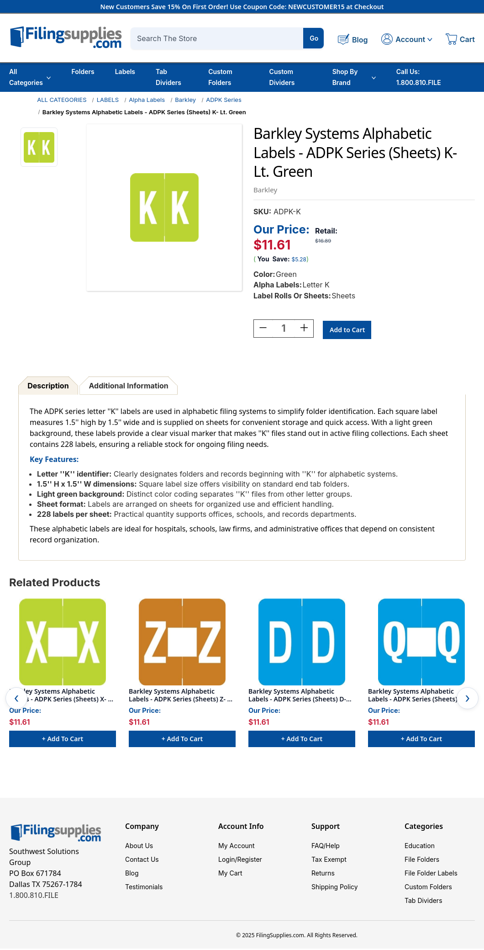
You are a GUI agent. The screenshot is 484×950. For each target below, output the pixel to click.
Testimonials (144, 888)
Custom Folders (220, 77)
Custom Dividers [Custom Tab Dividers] (282, 77)
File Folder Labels (431, 874)
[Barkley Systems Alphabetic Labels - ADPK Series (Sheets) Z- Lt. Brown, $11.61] (182, 643)
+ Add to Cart (62, 740)
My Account (236, 847)
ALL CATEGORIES (61, 99)
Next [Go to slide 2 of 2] (468, 700)
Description (47, 387)
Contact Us (142, 861)
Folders (82, 71)
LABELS (108, 99)
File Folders (422, 861)
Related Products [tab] (54, 583)
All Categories (30, 77)
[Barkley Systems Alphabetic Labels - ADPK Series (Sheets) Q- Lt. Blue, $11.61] (421, 643)
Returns (323, 874)
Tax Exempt (329, 861)
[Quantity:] (283, 330)
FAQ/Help (325, 847)
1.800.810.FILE (33, 897)
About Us (139, 847)
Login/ (227, 861)
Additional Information (128, 387)
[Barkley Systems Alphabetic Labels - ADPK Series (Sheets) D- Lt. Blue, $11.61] (301, 643)
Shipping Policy (334, 888)
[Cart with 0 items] (460, 40)
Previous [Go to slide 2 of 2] (16, 700)
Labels (125, 71)
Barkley (185, 99)
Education (420, 847)
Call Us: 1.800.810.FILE (418, 77)
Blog (132, 874)
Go (314, 38)
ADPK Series (224, 99)
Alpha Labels (147, 99)
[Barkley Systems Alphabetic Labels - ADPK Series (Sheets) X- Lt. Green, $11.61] (62, 643)
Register (249, 861)
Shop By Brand (354, 77)
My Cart (230, 874)
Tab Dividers (168, 77)
